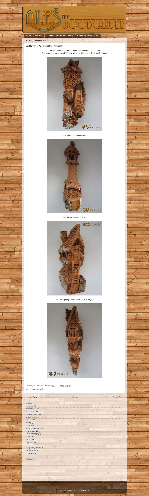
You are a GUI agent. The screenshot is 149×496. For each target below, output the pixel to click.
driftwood (29, 420)
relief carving (30, 442)
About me (38, 36)
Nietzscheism (30, 431)
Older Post (118, 397)
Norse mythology (32, 434)
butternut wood (31, 409)
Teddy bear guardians (33, 448)
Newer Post (31, 397)
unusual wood (31, 450)
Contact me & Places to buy (88, 36)
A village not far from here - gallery (60, 36)
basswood (29, 406)
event (28, 423)
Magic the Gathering (33, 428)
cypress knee (30, 417)
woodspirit (29, 453)
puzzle (28, 439)
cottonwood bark (37, 389)
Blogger (87, 490)
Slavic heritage (31, 445)
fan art (28, 425)
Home (28, 36)
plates (28, 436)
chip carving (30, 411)
